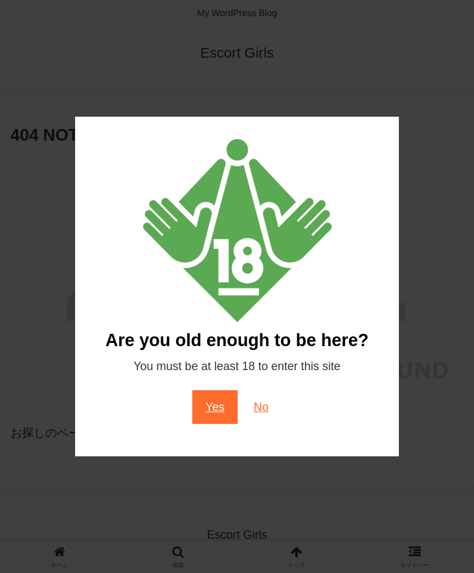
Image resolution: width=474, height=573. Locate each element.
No (261, 407)
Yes (214, 407)
